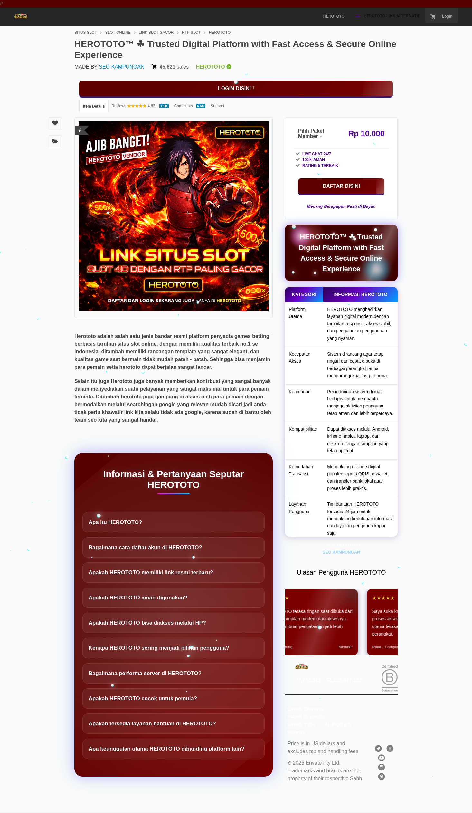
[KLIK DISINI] (236, 88)
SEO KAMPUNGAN (121, 67)
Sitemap (296, 732)
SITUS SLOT (85, 32)
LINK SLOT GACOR (156, 32)
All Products (338, 724)
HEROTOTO (220, 32)
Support (217, 106)
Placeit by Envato (306, 716)
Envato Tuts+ (302, 724)
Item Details (94, 106)
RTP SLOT (191, 32)
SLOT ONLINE (117, 32)
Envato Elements (306, 709)
